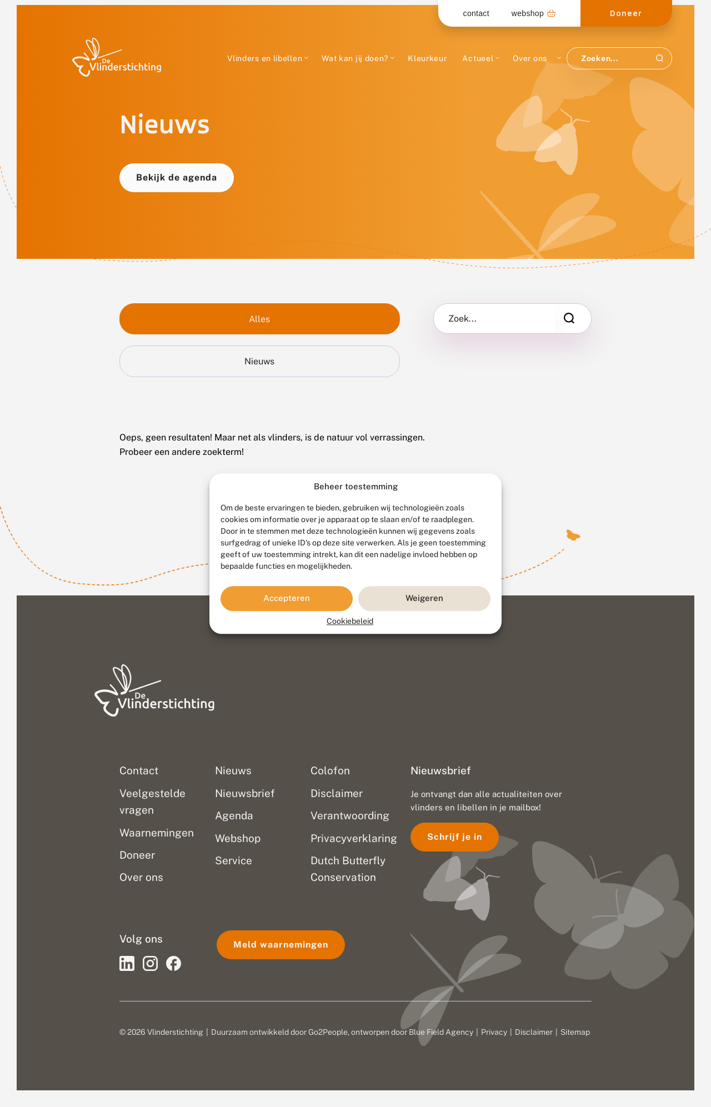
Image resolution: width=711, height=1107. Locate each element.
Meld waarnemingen (280, 944)
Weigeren (424, 598)
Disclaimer (534, 1032)
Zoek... (462, 319)
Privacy (494, 1032)
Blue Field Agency (441, 1032)
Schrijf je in (454, 836)
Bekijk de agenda (176, 177)
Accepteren (286, 598)
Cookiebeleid (350, 621)
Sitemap (575, 1032)
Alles (259, 319)
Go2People (328, 1032)
